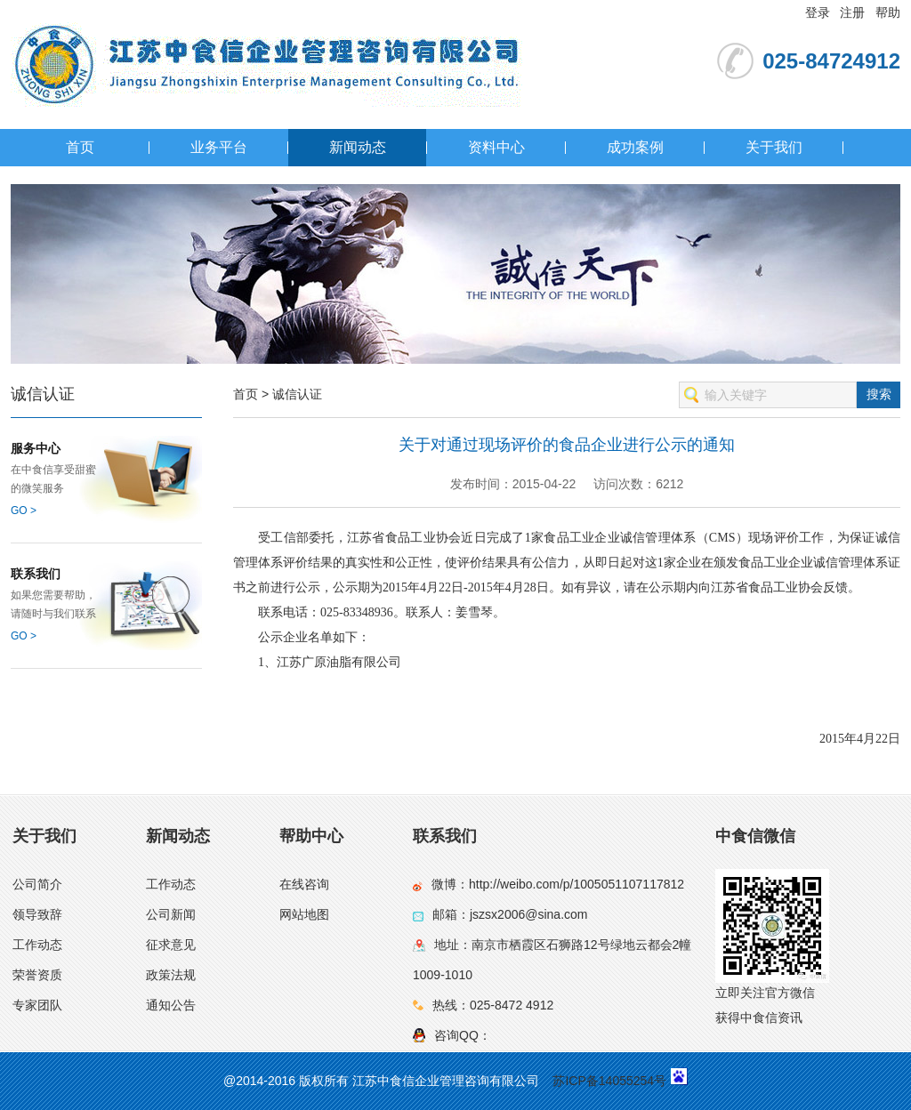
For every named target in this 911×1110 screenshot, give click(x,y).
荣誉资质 (37, 975)
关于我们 (774, 147)
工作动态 (37, 944)
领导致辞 (37, 914)
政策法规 (171, 975)
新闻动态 (357, 147)
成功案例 (635, 147)
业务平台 (218, 147)
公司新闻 (171, 914)
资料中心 (496, 147)
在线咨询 (304, 884)
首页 (80, 147)
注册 (852, 12)
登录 (817, 12)
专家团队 (37, 1005)
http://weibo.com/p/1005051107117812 (576, 884)
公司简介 (37, 884)
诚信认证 (297, 394)
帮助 (887, 12)
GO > (23, 510)
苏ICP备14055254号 (609, 1081)
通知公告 (171, 1005)
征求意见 (171, 944)
